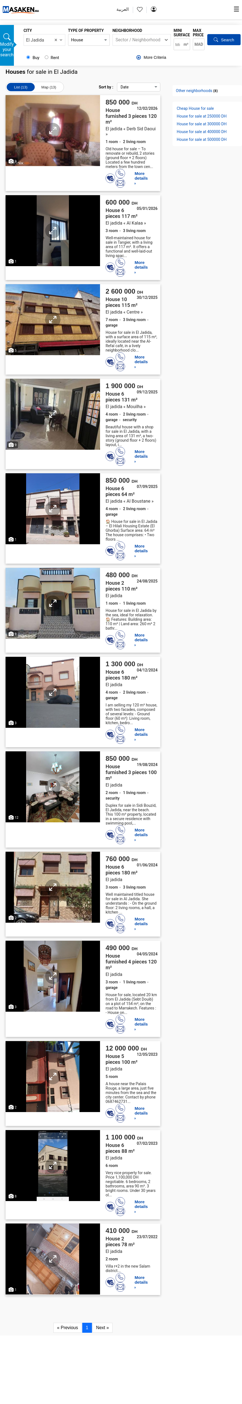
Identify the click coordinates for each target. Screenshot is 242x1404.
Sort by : (129, 87)
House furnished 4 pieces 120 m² (131, 961)
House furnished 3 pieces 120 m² (131, 116)
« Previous (67, 1327)
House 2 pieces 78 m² (120, 1241)
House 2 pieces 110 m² (122, 586)
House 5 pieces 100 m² (122, 1059)
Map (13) (48, 87)
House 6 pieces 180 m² (122, 675)
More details (141, 175)
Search (224, 39)
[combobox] (44, 40)
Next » (102, 1327)
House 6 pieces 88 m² (120, 1148)
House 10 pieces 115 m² (122, 302)
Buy (33, 57)
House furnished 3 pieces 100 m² (131, 772)
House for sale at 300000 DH (202, 124)
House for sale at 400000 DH (202, 131)
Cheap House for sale (195, 108)
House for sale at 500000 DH (202, 139)
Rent (52, 57)
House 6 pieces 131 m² (122, 397)
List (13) (20, 87)
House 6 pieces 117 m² (122, 213)
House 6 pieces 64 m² (120, 491)
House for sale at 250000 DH (202, 116)
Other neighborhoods (194, 90)
